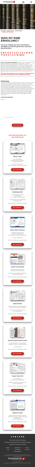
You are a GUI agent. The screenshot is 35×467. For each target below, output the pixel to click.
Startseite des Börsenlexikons (25, 71)
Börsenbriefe (17, 447)
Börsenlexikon (18, 30)
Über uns (27, 447)
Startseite (3, 30)
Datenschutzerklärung (14, 121)
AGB (8, 449)
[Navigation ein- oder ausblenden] (31, 2)
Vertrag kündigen (17, 451)
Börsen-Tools (10, 30)
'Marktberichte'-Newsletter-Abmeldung (17, 444)
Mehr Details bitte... (17, 169)
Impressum (27, 449)
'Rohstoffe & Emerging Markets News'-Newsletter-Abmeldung (17, 442)
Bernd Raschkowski (18, 164)
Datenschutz (17, 449)
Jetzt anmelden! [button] (17, 125)
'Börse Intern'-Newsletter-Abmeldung (17, 440)
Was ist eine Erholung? (8, 32)
